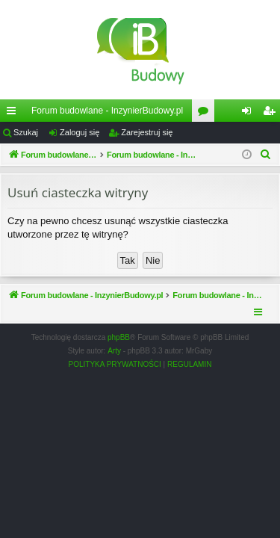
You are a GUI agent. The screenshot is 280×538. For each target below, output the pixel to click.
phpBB (119, 337)
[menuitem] (266, 154)
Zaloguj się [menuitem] (250, 113)
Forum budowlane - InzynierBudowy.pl (107, 110)
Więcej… (14, 113)
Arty (114, 351)
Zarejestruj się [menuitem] (272, 113)
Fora (206, 113)
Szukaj (25, 132)
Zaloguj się (79, 132)
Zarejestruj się (146, 132)
